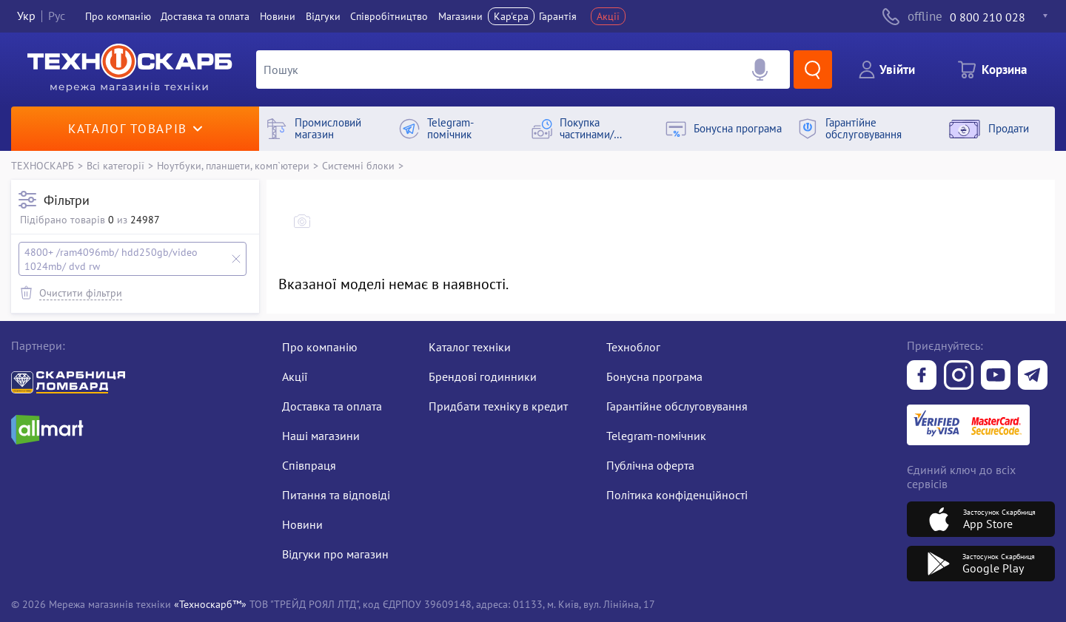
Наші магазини (321, 435)
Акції (608, 16)
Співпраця (309, 465)
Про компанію (320, 346)
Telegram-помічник (656, 435)
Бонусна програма (654, 376)
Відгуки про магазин (335, 554)
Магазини (460, 16)
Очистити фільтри (80, 292)
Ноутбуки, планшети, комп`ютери (233, 165)
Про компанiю (118, 16)
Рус (56, 16)
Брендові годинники (483, 376)
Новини (277, 16)
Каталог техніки (470, 346)
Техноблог (633, 346)
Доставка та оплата (205, 16)
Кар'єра (511, 16)
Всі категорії (115, 165)
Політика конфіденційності (677, 494)
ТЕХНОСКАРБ (42, 165)
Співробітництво (389, 16)
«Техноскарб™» (210, 604)
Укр (26, 16)
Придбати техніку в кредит (498, 406)
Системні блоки (358, 165)
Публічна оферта (650, 465)
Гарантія (558, 16)
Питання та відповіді (336, 494)
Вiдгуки (323, 16)
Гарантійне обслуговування (677, 406)
